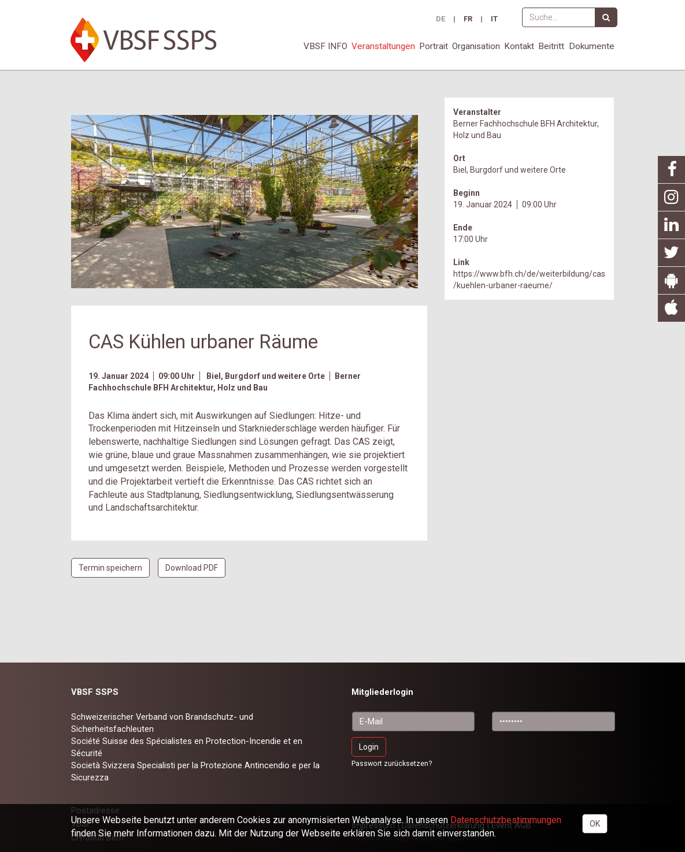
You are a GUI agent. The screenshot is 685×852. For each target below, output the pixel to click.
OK (595, 823)
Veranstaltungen (383, 46)
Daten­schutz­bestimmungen (505, 819)
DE (440, 19)
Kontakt (519, 46)
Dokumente (591, 46)
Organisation (476, 46)
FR (468, 19)
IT (494, 19)
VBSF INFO (325, 46)
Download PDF (191, 567)
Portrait (433, 46)
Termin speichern (110, 567)
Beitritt (551, 46)
